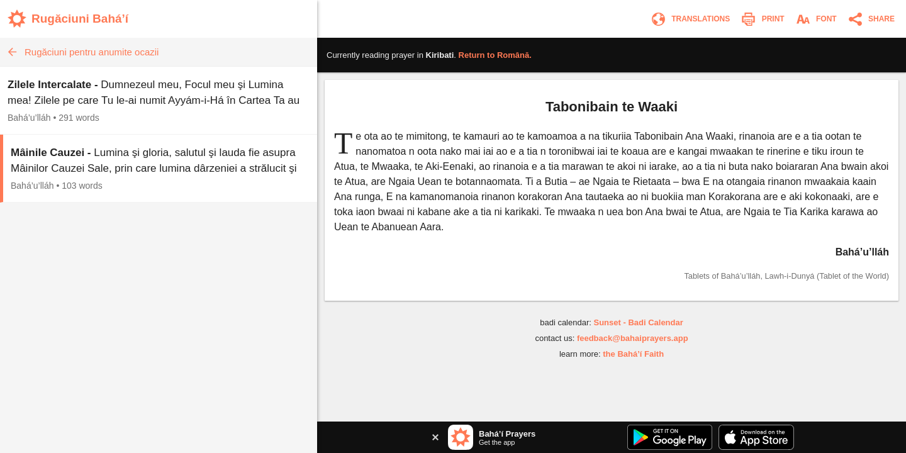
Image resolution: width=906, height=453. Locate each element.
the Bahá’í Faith (633, 354)
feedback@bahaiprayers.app (632, 338)
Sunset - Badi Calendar (638, 322)
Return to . (495, 55)
